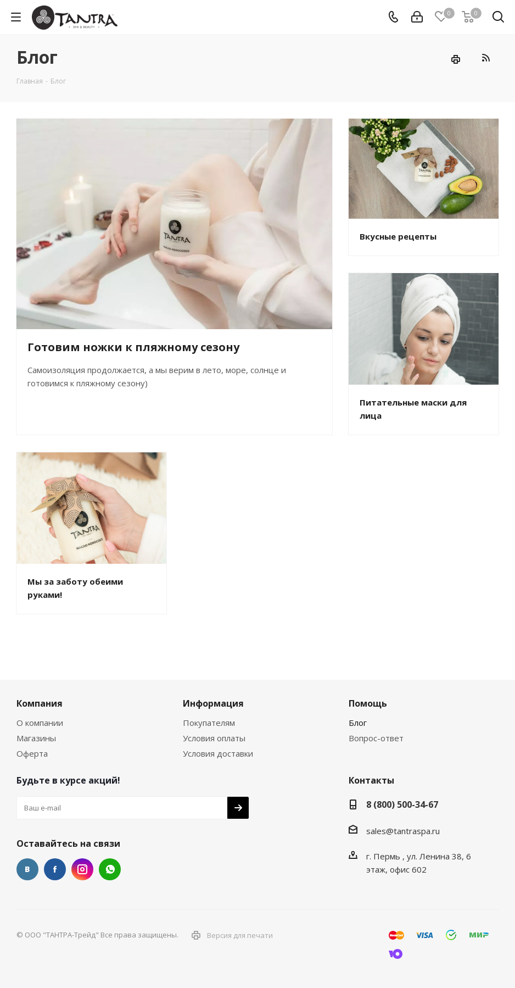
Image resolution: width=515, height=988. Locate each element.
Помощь (368, 703)
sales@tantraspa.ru (403, 830)
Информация (213, 703)
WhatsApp (110, 869)
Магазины (36, 737)
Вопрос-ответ (376, 737)
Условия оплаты (214, 737)
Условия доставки (218, 753)
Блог (358, 722)
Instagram (82, 869)
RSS (486, 57)
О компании (39, 722)
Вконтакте (27, 869)
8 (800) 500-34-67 (402, 804)
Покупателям (209, 722)
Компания (39, 703)
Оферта (32, 753)
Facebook (55, 869)
